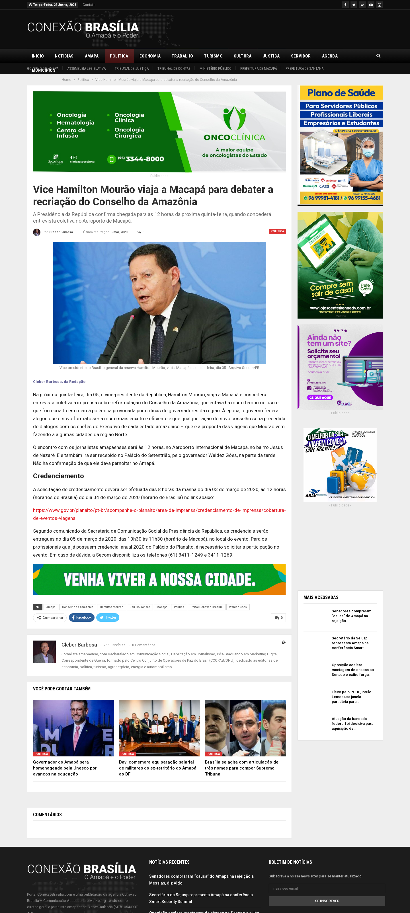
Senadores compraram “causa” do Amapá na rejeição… (351, 616)
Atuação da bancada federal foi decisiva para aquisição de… (352, 724)
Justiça (271, 56)
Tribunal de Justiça (132, 68)
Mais (354, 56)
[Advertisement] (279, 28)
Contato (89, 5)
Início (38, 56)
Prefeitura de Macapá (258, 68)
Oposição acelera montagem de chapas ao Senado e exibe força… (353, 670)
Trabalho (182, 56)
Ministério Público (215, 68)
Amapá (92, 56)
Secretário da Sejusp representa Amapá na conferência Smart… (350, 643)
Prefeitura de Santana (304, 68)
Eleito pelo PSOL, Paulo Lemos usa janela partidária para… (351, 697)
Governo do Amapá (42, 68)
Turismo (213, 56)
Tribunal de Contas (173, 68)
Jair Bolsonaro (140, 607)
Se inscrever (327, 901)
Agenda (330, 56)
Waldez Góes (238, 607)
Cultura (243, 56)
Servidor (301, 56)
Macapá (162, 607)
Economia (150, 56)
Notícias (64, 56)
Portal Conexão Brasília (207, 607)
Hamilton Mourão (111, 607)
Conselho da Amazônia (77, 607)
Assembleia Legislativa (86, 68)
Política (119, 56)
